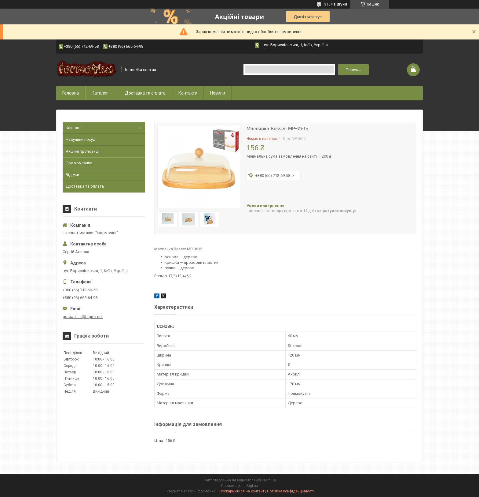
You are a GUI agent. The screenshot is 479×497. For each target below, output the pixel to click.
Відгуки (72, 174)
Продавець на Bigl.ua (239, 486)
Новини (217, 93)
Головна (70, 93)
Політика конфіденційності (290, 491)
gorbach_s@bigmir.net (83, 316)
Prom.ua (269, 480)
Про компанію (79, 163)
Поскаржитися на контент (241, 491)
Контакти (187, 93)
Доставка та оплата (145, 93)
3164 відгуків (335, 4)
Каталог (100, 93)
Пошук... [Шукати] (353, 69)
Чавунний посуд (80, 139)
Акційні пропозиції (83, 151)
